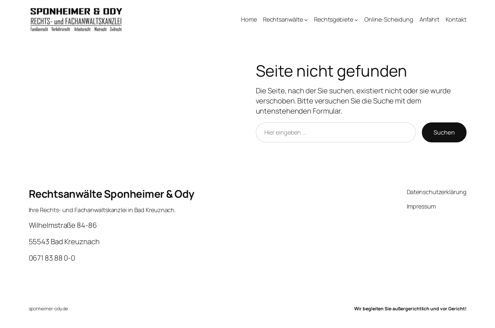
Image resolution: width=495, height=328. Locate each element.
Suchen (444, 132)
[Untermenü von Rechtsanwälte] (306, 20)
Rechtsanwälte (283, 19)
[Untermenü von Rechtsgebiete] (356, 20)
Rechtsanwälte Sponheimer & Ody (111, 194)
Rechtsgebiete (333, 19)
